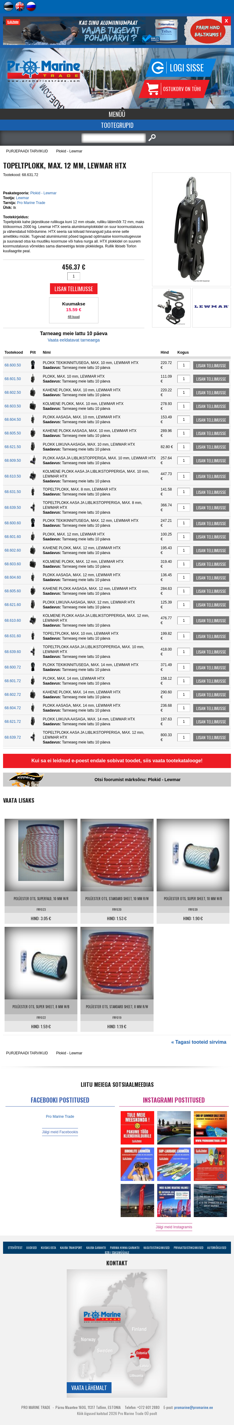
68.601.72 (13, 681)
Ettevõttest (15, 1247)
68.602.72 (13, 694)
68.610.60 (13, 620)
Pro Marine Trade (31, 203)
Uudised (31, 1247)
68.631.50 (13, 492)
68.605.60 (13, 591)
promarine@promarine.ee (193, 1407)
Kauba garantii (96, 1247)
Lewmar (22, 198)
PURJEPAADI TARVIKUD (27, 151)
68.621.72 (13, 721)
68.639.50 (13, 507)
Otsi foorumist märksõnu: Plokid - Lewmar (137, 779)
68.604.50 (13, 419)
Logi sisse (187, 67)
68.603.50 (13, 406)
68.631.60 (13, 636)
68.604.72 (13, 708)
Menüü (117, 114)
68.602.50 (13, 392)
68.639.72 (13, 737)
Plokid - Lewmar (69, 151)
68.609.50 (13, 460)
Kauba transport (71, 1247)
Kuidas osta (48, 1247)
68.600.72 (13, 667)
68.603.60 (13, 564)
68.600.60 (13, 523)
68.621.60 (13, 605)
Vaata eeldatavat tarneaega (74, 340)
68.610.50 (13, 476)
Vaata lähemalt (89, 1388)
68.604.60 (13, 577)
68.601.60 (13, 537)
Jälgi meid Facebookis (60, 1132)
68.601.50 (13, 379)
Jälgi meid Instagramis (174, 1227)
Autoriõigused (216, 1247)
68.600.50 (13, 365)
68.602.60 (13, 550)
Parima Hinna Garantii (125, 1247)
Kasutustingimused (156, 1247)
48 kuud (74, 316)
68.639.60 (13, 652)
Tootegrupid (117, 125)
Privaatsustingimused (188, 1247)
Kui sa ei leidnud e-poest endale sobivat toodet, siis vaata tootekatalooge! (117, 760)
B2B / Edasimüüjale (117, 1252)
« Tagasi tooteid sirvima (198, 1042)
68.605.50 (13, 433)
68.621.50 (13, 447)
